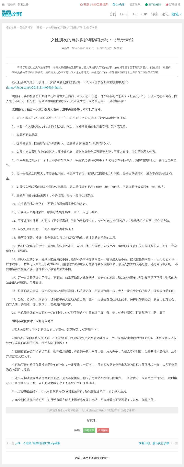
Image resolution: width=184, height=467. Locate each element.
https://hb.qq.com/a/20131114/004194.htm (32, 87)
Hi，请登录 (9, 4)
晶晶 (66, 48)
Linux (72, 13)
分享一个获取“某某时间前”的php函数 (37, 442)
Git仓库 (119, 4)
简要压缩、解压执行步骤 (154, 442)
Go (92, 13)
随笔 (172, 13)
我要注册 (23, 4)
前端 (131, 13)
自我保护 (103, 429)
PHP (112, 13)
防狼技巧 (89, 429)
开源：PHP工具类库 (94, 4)
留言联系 (134, 4)
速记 (151, 13)
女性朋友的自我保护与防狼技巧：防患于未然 (92, 39)
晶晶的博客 (14, 13)
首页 (51, 13)
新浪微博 (173, 4)
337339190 (153, 4)
